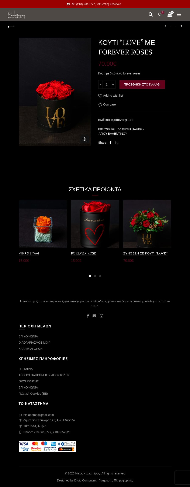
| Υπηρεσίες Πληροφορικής (115, 480)
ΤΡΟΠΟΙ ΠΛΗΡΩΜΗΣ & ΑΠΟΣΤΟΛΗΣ (44, 375)
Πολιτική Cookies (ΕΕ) (33, 393)
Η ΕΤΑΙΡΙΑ (26, 369)
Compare (109, 104)
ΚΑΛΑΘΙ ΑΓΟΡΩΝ (31, 348)
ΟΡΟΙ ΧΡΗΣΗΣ (29, 381)
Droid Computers (85, 480)
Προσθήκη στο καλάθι (142, 84)
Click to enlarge (85, 139)
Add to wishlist (113, 95)
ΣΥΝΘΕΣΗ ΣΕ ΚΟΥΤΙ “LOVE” (145, 253)
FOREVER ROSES (129, 128)
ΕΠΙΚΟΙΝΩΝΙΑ (28, 336)
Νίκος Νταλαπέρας (87, 473)
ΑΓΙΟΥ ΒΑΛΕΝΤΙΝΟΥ (113, 133)
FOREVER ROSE (83, 253)
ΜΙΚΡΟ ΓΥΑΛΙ (29, 253)
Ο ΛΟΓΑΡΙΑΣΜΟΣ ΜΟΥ (34, 342)
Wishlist (162, 12)
